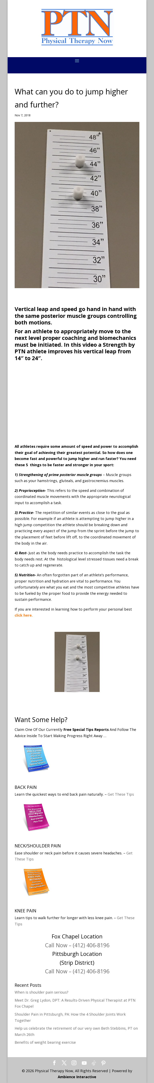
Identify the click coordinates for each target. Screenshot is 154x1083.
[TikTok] (94, 1063)
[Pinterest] (103, 1063)
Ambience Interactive (77, 1076)
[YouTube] (84, 1063)
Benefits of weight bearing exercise (45, 1042)
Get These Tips (121, 794)
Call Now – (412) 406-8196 (77, 945)
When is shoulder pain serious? (41, 992)
